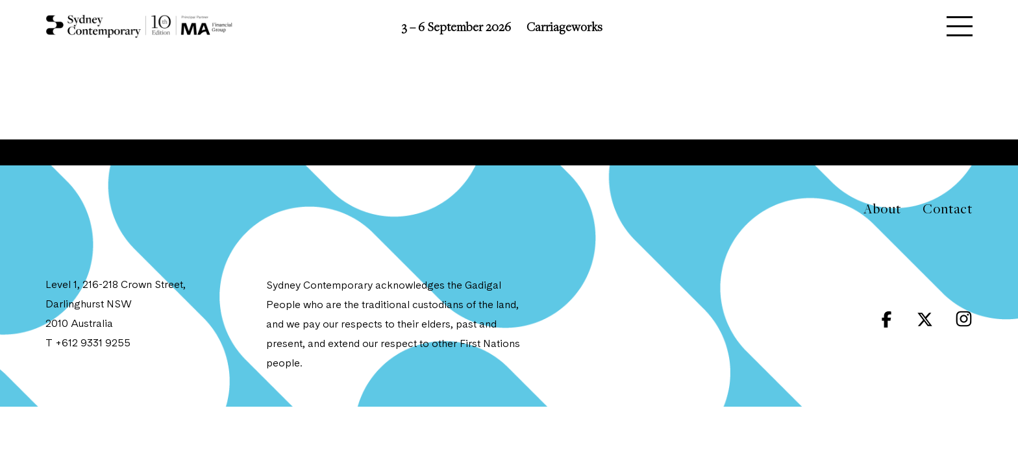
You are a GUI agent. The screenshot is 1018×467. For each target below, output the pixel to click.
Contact (948, 208)
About (881, 208)
